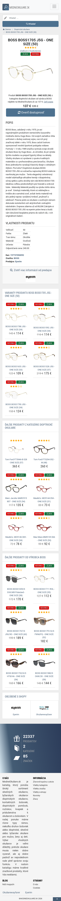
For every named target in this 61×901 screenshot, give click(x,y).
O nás (35, 884)
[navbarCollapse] (54, 6)
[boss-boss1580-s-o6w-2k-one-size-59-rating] (44, 654)
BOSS (16, 258)
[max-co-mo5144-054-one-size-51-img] (44, 488)
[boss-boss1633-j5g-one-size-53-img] (16, 356)
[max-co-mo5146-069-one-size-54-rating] (16, 518)
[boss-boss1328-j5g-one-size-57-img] (44, 356)
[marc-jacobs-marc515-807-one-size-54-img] (16, 488)
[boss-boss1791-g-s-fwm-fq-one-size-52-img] (44, 621)
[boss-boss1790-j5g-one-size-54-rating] (16, 386)
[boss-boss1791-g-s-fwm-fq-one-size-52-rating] (44, 612)
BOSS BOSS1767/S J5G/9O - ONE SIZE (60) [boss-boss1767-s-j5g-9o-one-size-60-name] (16, 632)
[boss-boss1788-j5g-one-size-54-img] (16, 317)
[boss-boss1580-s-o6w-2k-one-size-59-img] (44, 663)
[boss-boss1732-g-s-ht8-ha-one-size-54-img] (16, 663)
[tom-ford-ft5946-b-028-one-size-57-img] (16, 449)
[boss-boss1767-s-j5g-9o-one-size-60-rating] (16, 612)
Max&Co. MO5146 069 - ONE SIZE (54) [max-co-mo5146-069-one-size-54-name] (16, 539)
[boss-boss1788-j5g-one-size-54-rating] (16, 308)
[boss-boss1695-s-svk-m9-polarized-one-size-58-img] (16, 579)
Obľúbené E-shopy (15, 696)
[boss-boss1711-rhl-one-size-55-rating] (44, 570)
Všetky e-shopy (39, 792)
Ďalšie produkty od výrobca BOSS (25, 557)
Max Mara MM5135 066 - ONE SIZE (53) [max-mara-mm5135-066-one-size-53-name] (44, 539)
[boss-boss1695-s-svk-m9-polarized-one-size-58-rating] (16, 570)
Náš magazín (8, 884)
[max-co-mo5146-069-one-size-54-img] (16, 527)
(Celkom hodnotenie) (30, 51)
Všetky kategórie (40, 785)
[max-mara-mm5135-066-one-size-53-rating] (44, 518)
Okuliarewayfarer (11, 892)
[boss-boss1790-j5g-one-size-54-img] (16, 395)
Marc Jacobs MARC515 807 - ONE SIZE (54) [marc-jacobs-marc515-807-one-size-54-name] (16, 500)
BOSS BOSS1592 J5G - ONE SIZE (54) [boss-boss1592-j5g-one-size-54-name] (44, 329)
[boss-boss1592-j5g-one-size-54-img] (44, 317)
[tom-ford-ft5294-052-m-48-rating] (44, 440)
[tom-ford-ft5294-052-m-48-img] (44, 449)
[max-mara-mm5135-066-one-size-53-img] (44, 527)
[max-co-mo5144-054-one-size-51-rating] (44, 479)
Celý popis (48, 102)
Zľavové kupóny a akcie (43, 782)
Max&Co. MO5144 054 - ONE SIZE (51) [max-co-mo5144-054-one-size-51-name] (44, 500)
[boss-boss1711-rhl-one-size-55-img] (44, 579)
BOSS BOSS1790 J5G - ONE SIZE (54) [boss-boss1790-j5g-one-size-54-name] (16, 406)
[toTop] (57, 899)
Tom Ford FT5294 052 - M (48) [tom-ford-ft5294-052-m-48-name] (44, 461)
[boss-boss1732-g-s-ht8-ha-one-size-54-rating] (16, 654)
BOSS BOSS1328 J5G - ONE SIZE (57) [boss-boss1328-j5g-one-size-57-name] (44, 368)
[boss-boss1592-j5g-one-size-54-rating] (44, 308)
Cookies (36, 888)
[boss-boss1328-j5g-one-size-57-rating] (44, 347)
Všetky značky (39, 789)
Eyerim (18, 261)
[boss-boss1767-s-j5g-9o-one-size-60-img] (16, 621)
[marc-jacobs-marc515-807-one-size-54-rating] (16, 479)
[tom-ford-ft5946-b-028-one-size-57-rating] (16, 440)
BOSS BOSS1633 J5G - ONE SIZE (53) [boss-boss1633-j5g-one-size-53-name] (16, 368)
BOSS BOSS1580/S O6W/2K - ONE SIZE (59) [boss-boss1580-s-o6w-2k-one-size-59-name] (44, 676)
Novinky (36, 795)
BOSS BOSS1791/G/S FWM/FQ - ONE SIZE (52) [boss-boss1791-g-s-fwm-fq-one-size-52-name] (44, 634)
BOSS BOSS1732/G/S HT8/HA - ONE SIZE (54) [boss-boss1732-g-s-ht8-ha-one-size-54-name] (16, 676)
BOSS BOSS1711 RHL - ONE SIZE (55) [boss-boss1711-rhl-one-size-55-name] (44, 591)
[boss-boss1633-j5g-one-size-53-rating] (16, 347)
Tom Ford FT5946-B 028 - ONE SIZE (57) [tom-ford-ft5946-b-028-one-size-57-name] (16, 461)
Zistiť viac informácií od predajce (30, 275)
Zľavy (35, 799)
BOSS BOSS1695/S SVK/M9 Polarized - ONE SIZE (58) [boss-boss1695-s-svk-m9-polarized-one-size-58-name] (16, 592)
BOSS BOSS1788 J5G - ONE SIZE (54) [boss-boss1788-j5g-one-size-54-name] (16, 328)
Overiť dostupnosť (30, 112)
